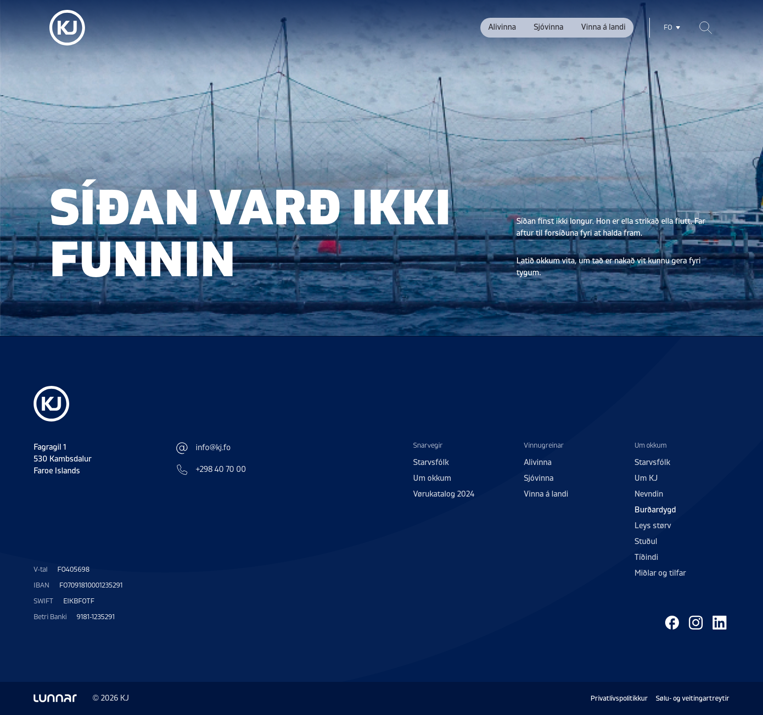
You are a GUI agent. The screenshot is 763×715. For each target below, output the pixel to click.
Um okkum (432, 478)
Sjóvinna (548, 27)
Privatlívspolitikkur (619, 698)
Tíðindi (646, 557)
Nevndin (649, 494)
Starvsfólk (431, 462)
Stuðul (646, 542)
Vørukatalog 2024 (443, 494)
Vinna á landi (603, 27)
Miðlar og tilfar (660, 573)
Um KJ (646, 478)
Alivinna (502, 27)
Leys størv (653, 526)
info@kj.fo (203, 448)
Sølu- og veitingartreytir (692, 698)
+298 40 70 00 (211, 469)
